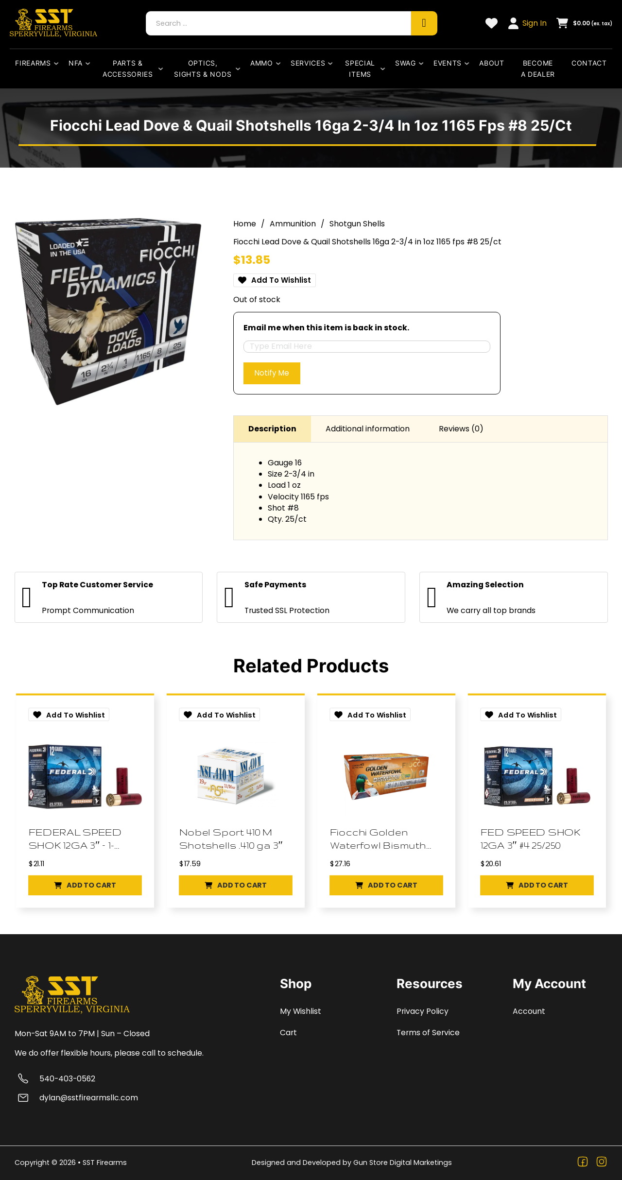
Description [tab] (272, 427)
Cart (288, 1032)
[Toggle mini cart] (584, 23)
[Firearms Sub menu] (58, 63)
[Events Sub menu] (469, 63)
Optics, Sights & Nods (202, 68)
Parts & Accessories (128, 68)
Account (529, 1011)
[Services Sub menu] (332, 63)
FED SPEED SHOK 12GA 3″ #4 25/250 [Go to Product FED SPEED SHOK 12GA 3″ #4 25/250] (532, 839)
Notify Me (273, 371)
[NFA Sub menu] (90, 63)
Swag (405, 63)
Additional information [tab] (368, 427)
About (491, 63)
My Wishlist (300, 1011)
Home (244, 221)
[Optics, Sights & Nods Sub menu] (240, 68)
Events (447, 63)
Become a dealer (538, 68)
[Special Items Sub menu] (385, 68)
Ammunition (293, 221)
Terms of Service (428, 1032)
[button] (85, 888)
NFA (76, 63)
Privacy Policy (423, 1011)
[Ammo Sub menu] (280, 63)
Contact (589, 63)
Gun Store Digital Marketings (402, 1162)
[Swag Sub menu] (423, 63)
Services (308, 63)
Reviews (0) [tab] (461, 427)
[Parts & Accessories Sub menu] (163, 68)
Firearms (33, 63)
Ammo (261, 63)
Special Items (360, 68)
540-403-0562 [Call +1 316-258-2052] (67, 1078)
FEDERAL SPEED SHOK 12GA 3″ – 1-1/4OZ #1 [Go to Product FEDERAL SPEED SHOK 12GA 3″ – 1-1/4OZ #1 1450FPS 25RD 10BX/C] (76, 840)
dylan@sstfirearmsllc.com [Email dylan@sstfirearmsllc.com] (88, 1097)
